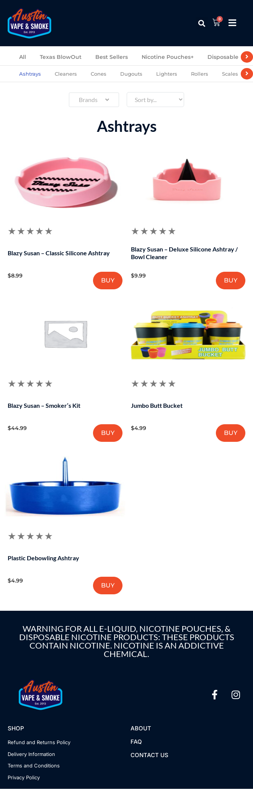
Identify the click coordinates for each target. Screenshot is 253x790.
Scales (230, 74)
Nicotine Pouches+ (168, 57)
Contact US (149, 756)
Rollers (199, 74)
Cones (98, 74)
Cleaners (66, 74)
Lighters (166, 74)
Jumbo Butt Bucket (157, 405)
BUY (107, 280)
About (141, 729)
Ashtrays (30, 74)
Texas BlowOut (61, 57)
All (22, 57)
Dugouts (131, 74)
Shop (16, 729)
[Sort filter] (155, 99)
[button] (202, 23)
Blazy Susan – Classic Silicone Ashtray (59, 252)
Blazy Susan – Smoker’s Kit (44, 405)
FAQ (136, 742)
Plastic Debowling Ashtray (44, 558)
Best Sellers (111, 57)
